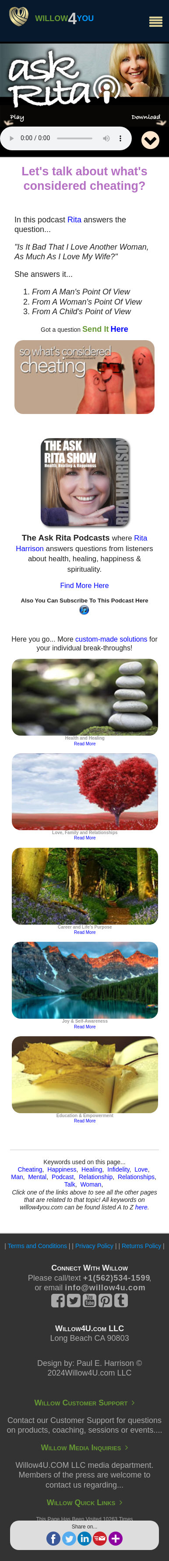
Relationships (136, 1176)
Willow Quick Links (85, 1502)
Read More (84, 743)
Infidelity (118, 1169)
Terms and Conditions (37, 1245)
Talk (69, 1184)
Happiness (61, 1169)
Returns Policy (141, 1245)
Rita (74, 219)
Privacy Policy (94, 1245)
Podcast (63, 1176)
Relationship (96, 1176)
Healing (91, 1169)
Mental (37, 1176)
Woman (90, 1184)
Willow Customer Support (85, 1402)
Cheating (30, 1169)
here (141, 1207)
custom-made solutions (111, 639)
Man (17, 1176)
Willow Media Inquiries (84, 1447)
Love (141, 1169)
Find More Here (84, 585)
